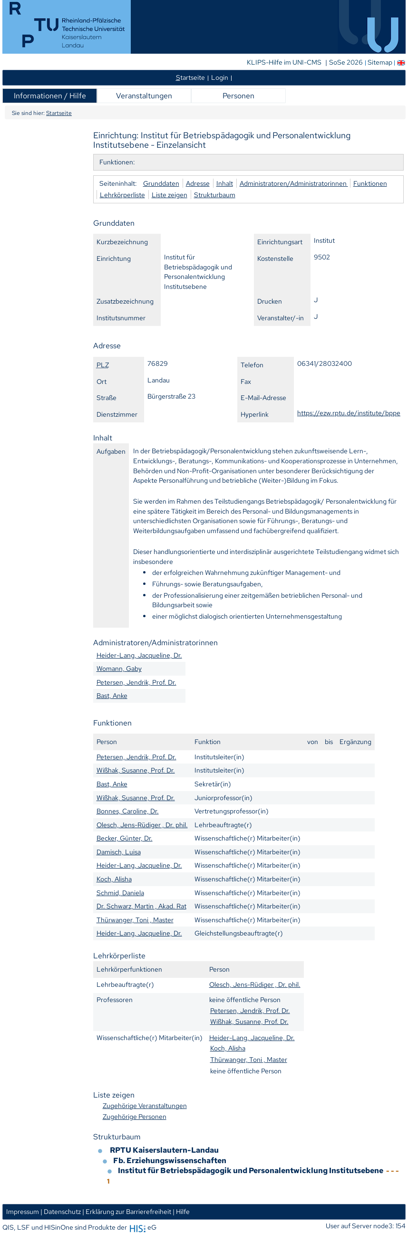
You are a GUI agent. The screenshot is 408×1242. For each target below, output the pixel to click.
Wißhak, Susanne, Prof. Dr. (136, 769)
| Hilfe (181, 1211)
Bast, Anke (112, 695)
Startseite (59, 113)
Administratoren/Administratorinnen (294, 183)
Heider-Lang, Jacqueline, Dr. (139, 654)
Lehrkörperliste (122, 194)
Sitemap (380, 62)
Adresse (198, 183)
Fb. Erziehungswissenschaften (169, 1161)
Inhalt (224, 183)
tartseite (190, 77)
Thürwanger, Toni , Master (135, 919)
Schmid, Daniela (120, 892)
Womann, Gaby (119, 668)
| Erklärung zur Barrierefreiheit (126, 1211)
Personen (238, 96)
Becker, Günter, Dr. (125, 837)
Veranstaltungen (144, 96)
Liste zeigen (169, 194)
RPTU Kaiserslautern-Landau (164, 1150)
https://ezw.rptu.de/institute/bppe (348, 412)
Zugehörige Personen (134, 1116)
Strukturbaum (214, 194)
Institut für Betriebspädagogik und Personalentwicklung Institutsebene (251, 1170)
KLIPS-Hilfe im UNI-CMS (285, 62)
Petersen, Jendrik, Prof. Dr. (136, 682)
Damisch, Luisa (119, 851)
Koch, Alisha (114, 878)
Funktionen (370, 183)
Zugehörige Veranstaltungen (145, 1105)
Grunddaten (161, 183)
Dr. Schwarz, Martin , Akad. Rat (141, 905)
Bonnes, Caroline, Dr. (128, 810)
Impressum (22, 1211)
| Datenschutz (60, 1211)
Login (219, 77)
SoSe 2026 (346, 62)
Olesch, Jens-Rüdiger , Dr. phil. (142, 824)
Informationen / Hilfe (50, 96)
